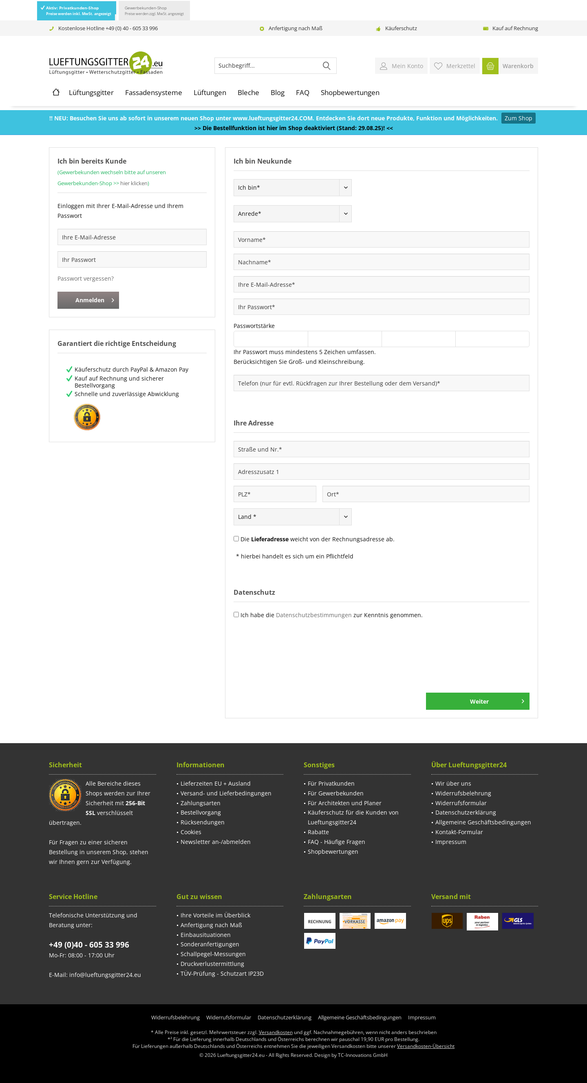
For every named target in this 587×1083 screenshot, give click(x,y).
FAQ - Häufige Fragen (336, 842)
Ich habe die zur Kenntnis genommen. (332, 615)
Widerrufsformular (461, 803)
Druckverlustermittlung (212, 964)
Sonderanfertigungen (210, 944)
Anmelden (94, 299)
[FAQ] (302, 92)
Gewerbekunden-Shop (154, 10)
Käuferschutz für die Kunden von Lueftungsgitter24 (353, 817)
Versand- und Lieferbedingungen (226, 793)
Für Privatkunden (331, 783)
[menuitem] (510, 66)
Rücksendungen (203, 822)
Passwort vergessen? (85, 278)
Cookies (191, 832)
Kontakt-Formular (459, 832)
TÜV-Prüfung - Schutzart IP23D (222, 973)
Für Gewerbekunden (336, 793)
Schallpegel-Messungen (213, 954)
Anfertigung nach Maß (295, 28)
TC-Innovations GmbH (363, 1055)
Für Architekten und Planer (345, 803)
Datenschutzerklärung (465, 812)
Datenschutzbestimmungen (314, 615)
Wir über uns (453, 783)
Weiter (497, 700)
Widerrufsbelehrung (463, 793)
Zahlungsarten (201, 803)
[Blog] (277, 92)
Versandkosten (276, 1032)
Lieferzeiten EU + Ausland (216, 783)
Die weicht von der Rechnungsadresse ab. (318, 539)
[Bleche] (248, 92)
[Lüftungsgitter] (91, 92)
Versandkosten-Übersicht (426, 1046)
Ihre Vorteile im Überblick (215, 915)
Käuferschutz (401, 28)
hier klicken (134, 183)
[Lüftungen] (210, 92)
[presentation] (295, 660)
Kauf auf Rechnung (515, 28)
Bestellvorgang (201, 812)
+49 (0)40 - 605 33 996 (89, 944)
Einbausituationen (206, 935)
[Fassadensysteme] (153, 92)
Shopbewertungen (333, 851)
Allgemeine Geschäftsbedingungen (483, 822)
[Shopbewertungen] (350, 92)
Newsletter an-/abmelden (216, 842)
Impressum (450, 842)
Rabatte (318, 832)
